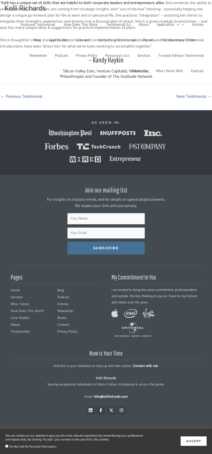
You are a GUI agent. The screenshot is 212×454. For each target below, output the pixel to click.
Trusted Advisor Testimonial (181, 55)
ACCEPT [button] (193, 441)
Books (62, 318)
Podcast (61, 55)
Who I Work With (169, 71)
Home (148, 40)
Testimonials (20, 332)
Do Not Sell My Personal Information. (33, 446)
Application (168, 24)
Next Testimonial (194, 96)
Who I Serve (20, 304)
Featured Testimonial (37, 24)
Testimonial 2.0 (118, 24)
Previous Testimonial (21, 96)
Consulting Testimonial (117, 40)
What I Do (140, 71)
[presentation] (177, 24)
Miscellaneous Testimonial (182, 40)
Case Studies (59, 40)
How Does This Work (80, 24)
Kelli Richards (25, 8)
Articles (198, 24)
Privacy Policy (86, 55)
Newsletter (38, 55)
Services (143, 55)
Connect (83, 40)
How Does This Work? (27, 311)
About (144, 24)
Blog (37, 40)
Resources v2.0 (117, 55)
